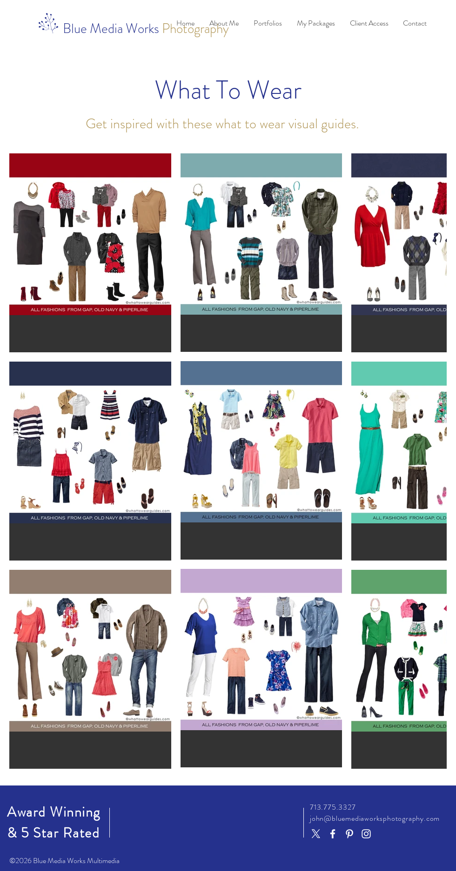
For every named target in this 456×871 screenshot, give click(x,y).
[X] (316, 834)
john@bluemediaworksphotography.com (375, 818)
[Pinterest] (349, 834)
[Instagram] (366, 834)
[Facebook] (333, 834)
